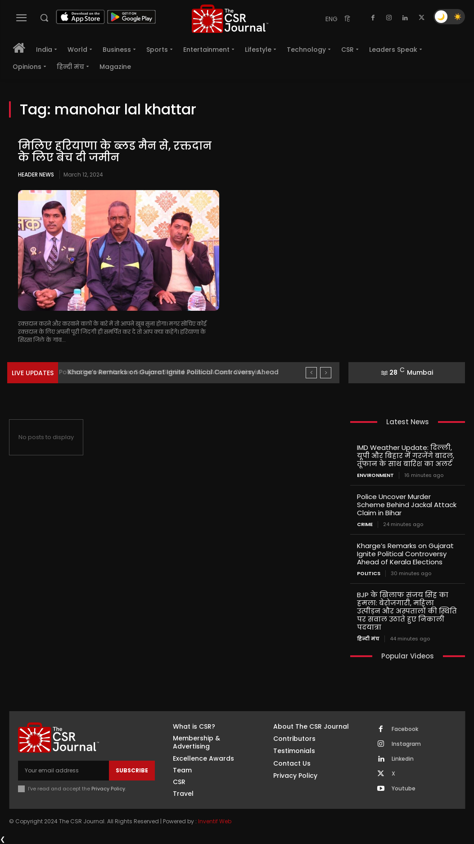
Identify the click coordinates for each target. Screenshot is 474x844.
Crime (365, 524)
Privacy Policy (108, 788)
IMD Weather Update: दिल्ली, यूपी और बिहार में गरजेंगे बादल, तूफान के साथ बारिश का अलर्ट (405, 455)
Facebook (405, 729)
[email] (63, 770)
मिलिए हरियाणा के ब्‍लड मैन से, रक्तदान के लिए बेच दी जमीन (115, 151)
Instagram (406, 744)
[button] (44, 17)
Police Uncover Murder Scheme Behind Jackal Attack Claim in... (167, 372)
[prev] (311, 372)
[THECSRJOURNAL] (230, 19)
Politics (368, 573)
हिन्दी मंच (368, 638)
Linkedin (403, 758)
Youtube (403, 788)
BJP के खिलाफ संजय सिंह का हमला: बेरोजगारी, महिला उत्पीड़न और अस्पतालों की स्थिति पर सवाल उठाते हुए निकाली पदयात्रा (407, 611)
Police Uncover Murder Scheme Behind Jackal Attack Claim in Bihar (406, 504)
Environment (375, 475)
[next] (325, 372)
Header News (36, 174)
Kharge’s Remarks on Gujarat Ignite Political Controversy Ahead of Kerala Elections (405, 554)
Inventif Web (214, 821)
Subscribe (132, 770)
